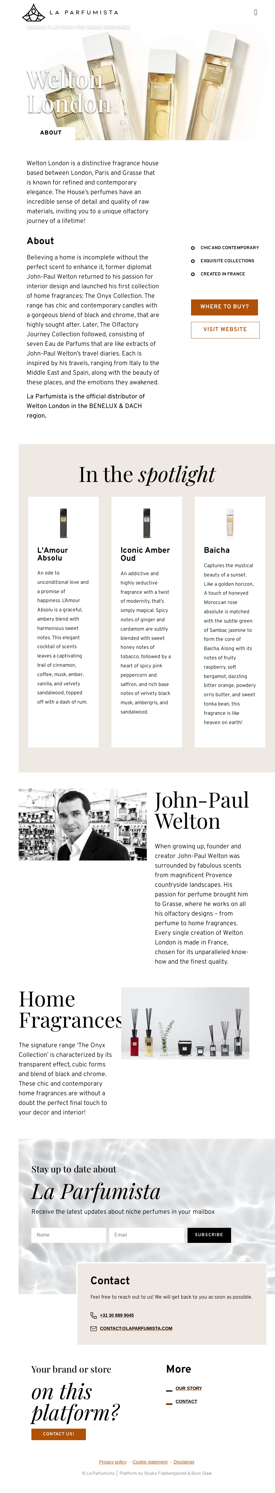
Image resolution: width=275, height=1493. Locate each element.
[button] (255, 12)
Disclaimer (184, 1470)
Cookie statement (150, 1470)
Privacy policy (113, 1470)
